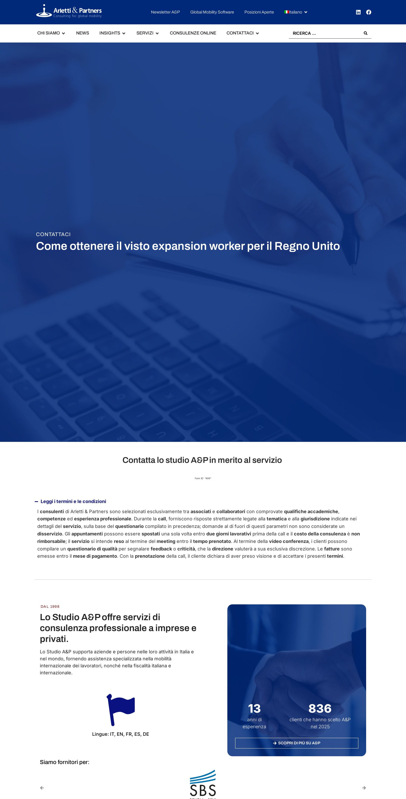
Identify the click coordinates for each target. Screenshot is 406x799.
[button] (296, 12)
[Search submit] (365, 33)
